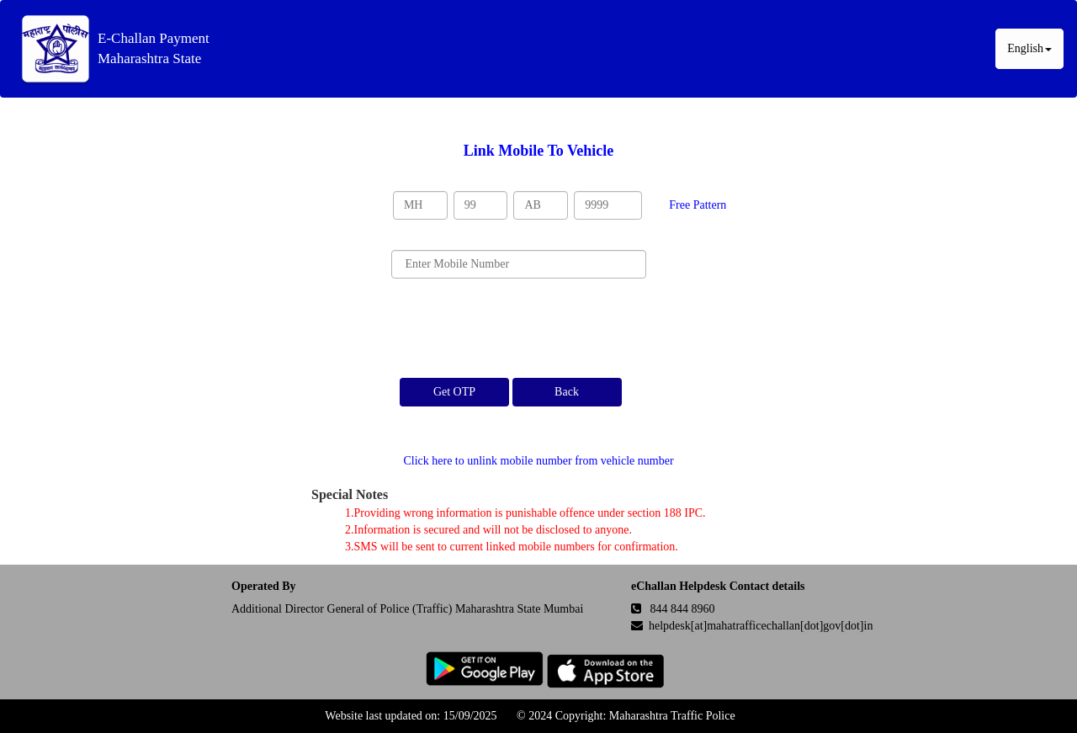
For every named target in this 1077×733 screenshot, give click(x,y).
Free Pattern (697, 205)
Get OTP (454, 391)
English (1029, 48)
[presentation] (519, 328)
